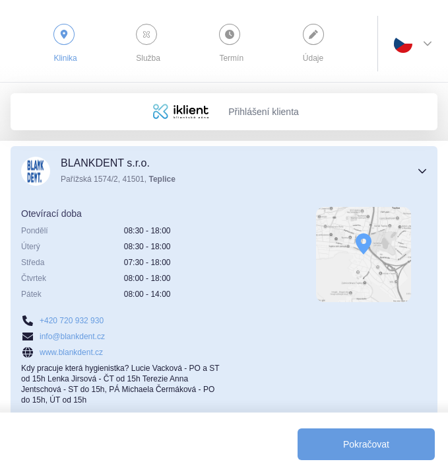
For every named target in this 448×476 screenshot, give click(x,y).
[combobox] (403, 43)
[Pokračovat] (366, 444)
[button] (224, 171)
